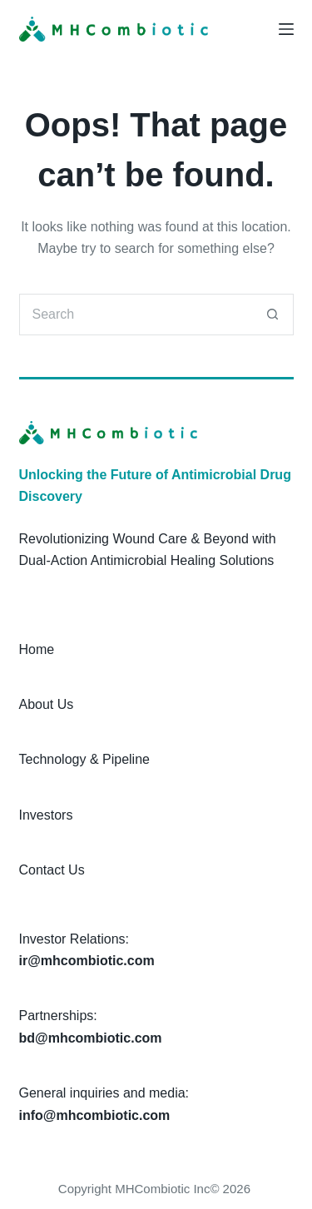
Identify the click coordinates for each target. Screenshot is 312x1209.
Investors (46, 815)
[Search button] (273, 314)
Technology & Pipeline (84, 759)
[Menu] (286, 29)
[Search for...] (135, 314)
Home (37, 649)
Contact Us (52, 870)
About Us (46, 704)
